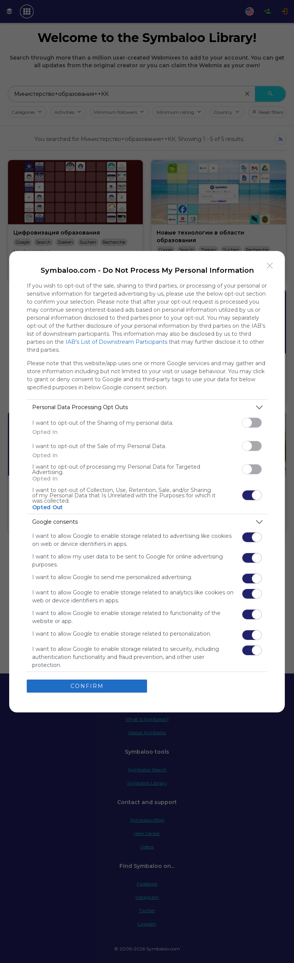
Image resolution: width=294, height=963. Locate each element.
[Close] (270, 266)
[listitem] (147, 407)
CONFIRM (87, 686)
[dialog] (147, 481)
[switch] (252, 423)
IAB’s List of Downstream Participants (116, 341)
